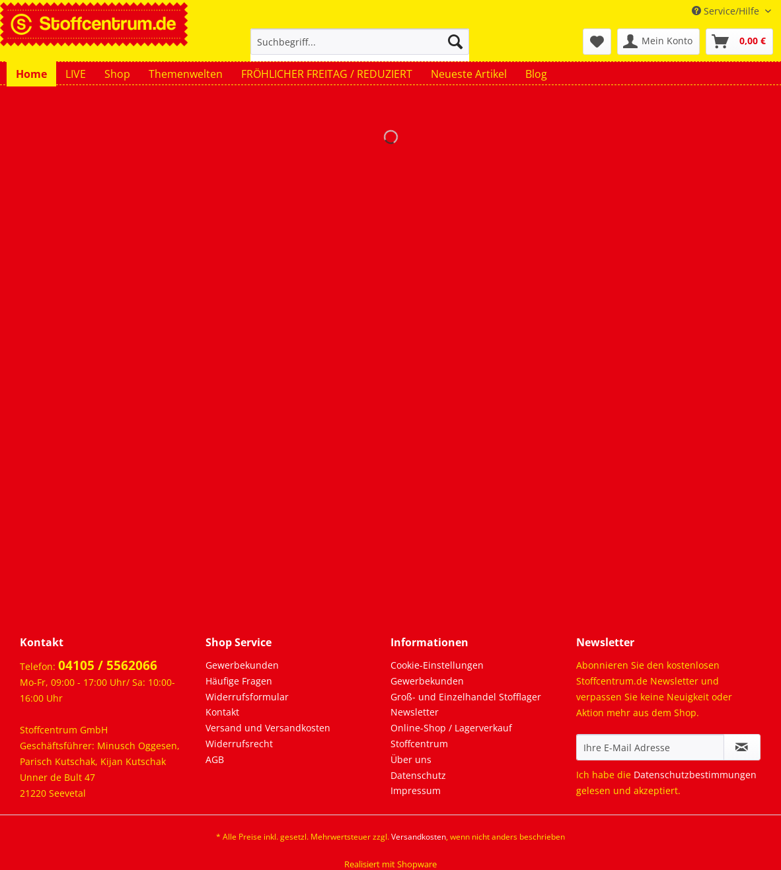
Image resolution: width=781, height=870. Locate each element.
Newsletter (414, 712)
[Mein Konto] (658, 41)
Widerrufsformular (247, 696)
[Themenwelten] (185, 73)
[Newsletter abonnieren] (742, 747)
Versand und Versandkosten (267, 727)
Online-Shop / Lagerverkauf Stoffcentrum (451, 735)
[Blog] (536, 73)
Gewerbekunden (242, 665)
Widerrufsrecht (239, 743)
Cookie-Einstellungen (437, 665)
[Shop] (117, 73)
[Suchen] (455, 41)
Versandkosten (418, 836)
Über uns (410, 759)
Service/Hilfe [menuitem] (727, 11)
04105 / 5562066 (107, 665)
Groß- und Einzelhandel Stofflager (465, 696)
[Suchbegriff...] (359, 41)
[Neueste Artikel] (469, 73)
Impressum (415, 790)
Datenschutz (418, 775)
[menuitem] (359, 47)
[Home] (31, 73)
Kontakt (222, 712)
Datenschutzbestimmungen (695, 774)
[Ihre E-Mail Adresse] (650, 747)
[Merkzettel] (597, 41)
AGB (214, 759)
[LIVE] (75, 73)
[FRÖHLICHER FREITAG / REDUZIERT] (327, 73)
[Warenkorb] (739, 41)
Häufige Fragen (238, 681)
